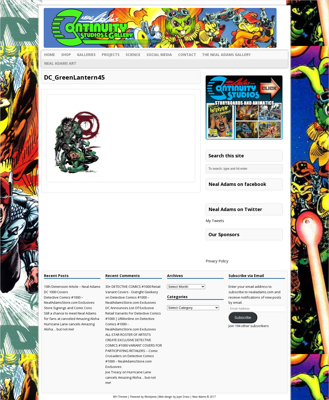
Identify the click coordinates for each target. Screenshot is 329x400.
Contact (187, 54)
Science (133, 54)
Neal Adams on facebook (237, 184)
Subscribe (242, 318)
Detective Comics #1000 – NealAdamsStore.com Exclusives (129, 361)
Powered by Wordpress (143, 396)
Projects (111, 54)
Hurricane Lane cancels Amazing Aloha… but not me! (130, 377)
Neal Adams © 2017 (204, 396)
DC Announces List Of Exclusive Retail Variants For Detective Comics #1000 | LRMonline (133, 313)
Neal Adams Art (60, 63)
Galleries (86, 54)
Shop (66, 54)
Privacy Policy (217, 261)
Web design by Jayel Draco (174, 396)
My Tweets (215, 220)
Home (49, 54)
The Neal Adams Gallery (226, 54)
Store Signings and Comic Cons (68, 308)
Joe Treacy (113, 372)
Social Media (159, 54)
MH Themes (120, 396)
